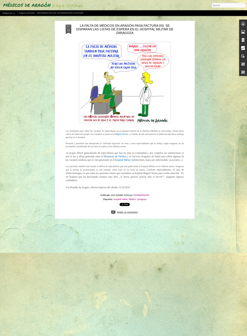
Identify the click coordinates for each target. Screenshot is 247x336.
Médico (132, 136)
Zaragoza (141, 136)
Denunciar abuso (157, 334)
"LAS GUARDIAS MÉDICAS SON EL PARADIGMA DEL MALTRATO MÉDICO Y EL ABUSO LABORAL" (121, 262)
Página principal (27, 13)
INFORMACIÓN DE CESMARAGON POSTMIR (60, 13)
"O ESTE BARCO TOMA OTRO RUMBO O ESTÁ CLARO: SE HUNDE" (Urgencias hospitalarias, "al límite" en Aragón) (120, 299)
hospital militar (121, 136)
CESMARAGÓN (141, 132)
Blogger (147, 334)
